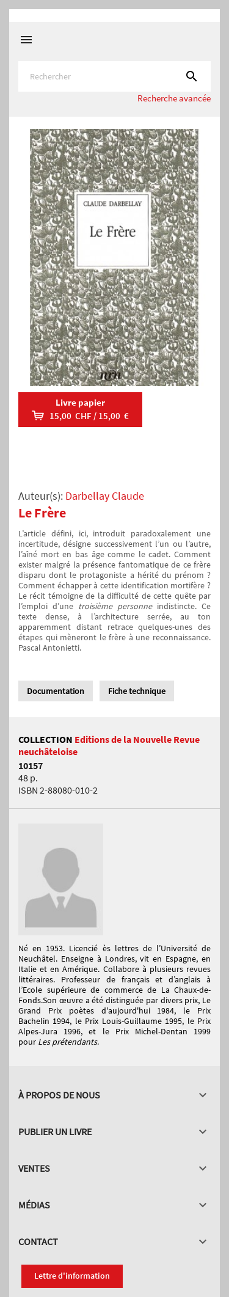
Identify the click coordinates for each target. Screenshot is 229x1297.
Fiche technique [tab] (136, 690)
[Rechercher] (114, 76)
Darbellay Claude (104, 496)
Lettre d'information (72, 1275)
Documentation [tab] (55, 690)
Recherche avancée (174, 98)
